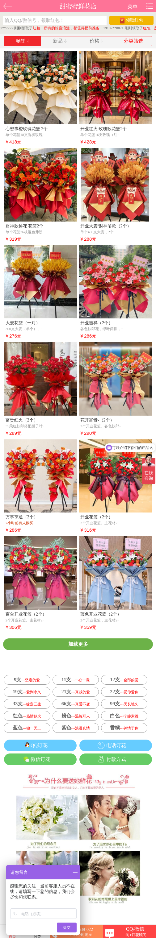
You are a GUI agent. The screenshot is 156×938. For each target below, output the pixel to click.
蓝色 (27, 727)
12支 (124, 679)
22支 (124, 691)
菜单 (132, 6)
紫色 (75, 727)
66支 (75, 703)
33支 (27, 703)
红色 (27, 715)
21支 (75, 691)
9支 (27, 679)
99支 (124, 703)
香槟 (124, 727)
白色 (124, 715)
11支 (75, 679)
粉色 (75, 715)
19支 (27, 691)
